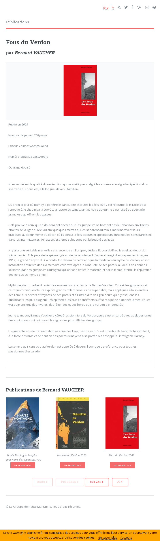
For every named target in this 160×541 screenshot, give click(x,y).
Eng (105, 7)
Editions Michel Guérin (33, 146)
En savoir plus (22, 465)
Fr (113, 7)
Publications (17, 22)
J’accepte (126, 537)
